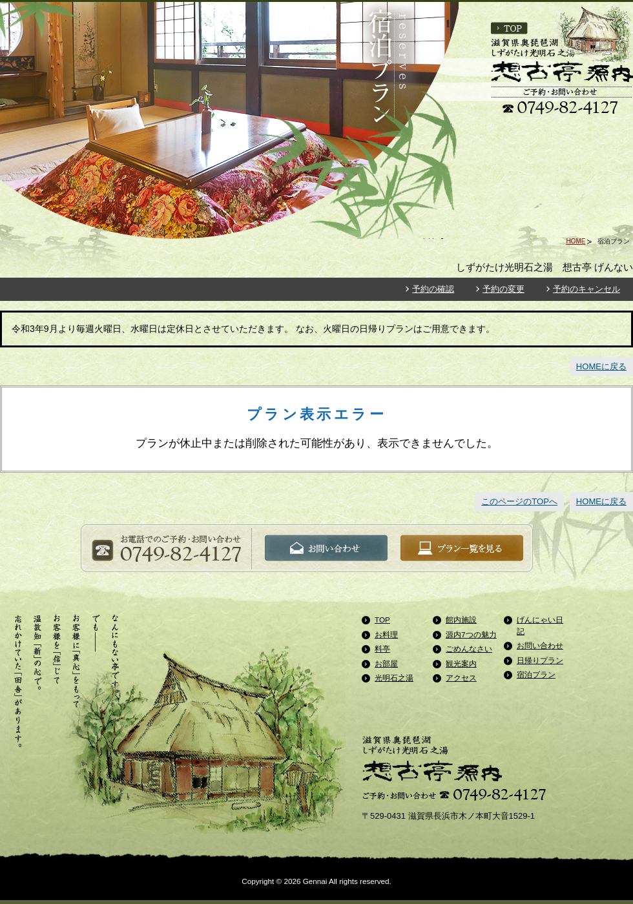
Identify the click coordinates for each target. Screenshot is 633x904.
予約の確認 (433, 289)
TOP (382, 619)
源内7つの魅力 (471, 634)
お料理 (386, 634)
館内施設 (461, 619)
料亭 (382, 648)
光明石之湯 (394, 677)
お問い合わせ (540, 645)
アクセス (461, 677)
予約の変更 (503, 289)
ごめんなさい (469, 648)
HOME (575, 241)
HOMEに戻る (601, 366)
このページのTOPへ (519, 501)
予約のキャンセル (586, 289)
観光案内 (461, 663)
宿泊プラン (536, 674)
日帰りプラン (540, 660)
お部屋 (386, 663)
